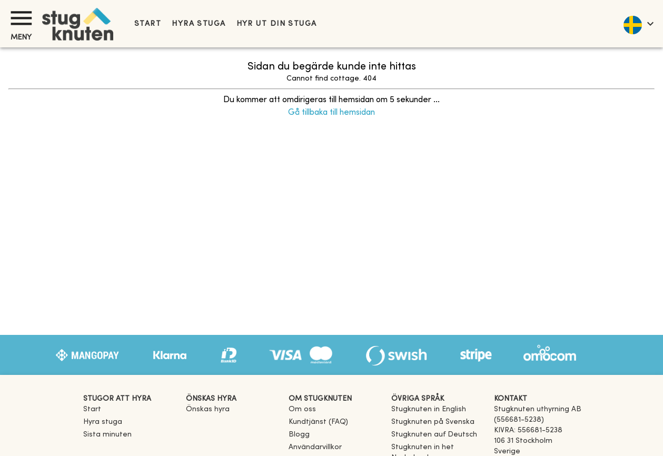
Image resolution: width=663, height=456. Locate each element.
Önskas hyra (208, 409)
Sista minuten (107, 434)
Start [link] (147, 24)
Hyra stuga (198, 24)
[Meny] (21, 18)
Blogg (299, 434)
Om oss (302, 409)
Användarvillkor (315, 447)
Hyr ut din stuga (276, 24)
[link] (428, 409)
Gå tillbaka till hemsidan (331, 112)
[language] (638, 24)
